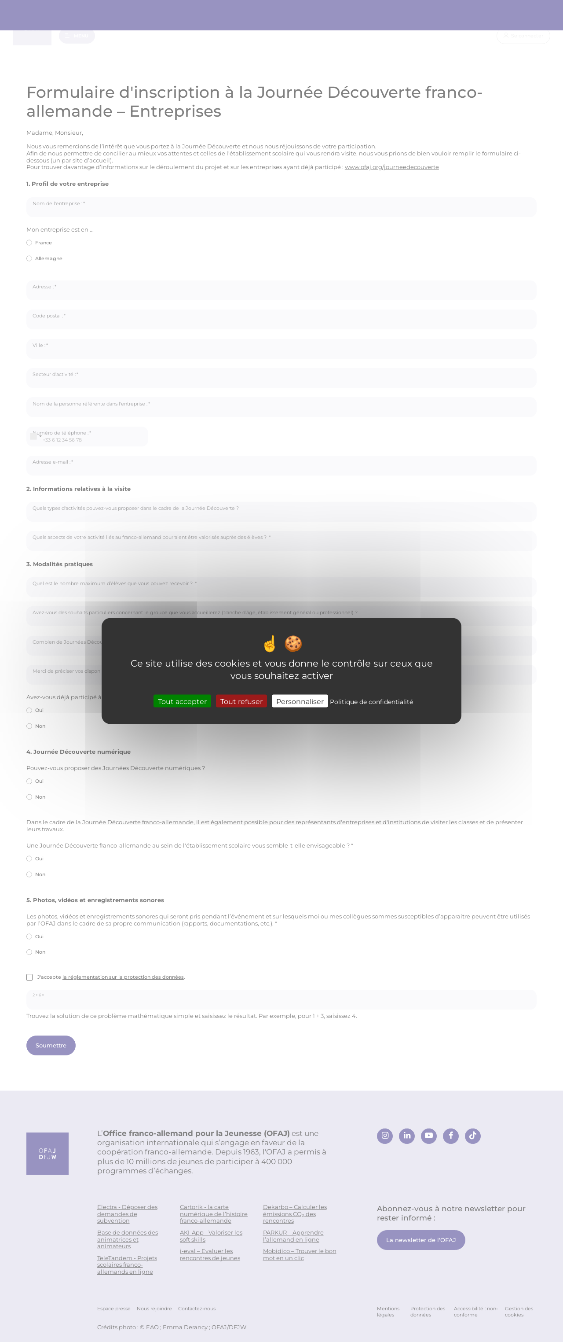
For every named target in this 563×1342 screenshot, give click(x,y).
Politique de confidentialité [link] (371, 701)
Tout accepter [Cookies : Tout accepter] (182, 700)
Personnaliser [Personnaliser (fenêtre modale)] (300, 700)
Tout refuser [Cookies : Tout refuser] (241, 700)
